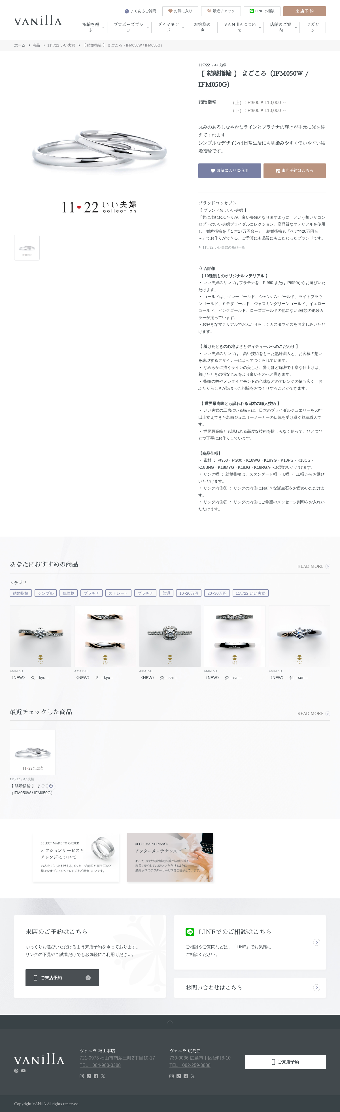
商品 (36, 45)
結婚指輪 (21, 593)
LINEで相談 (262, 11)
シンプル (46, 593)
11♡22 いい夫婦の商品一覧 (221, 247)
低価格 (69, 593)
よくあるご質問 (140, 11)
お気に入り (180, 11)
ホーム (19, 45)
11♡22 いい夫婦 (61, 45)
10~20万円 (188, 593)
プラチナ (91, 593)
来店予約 (304, 11)
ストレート (118, 593)
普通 (166, 593)
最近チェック (221, 11)
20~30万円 (216, 593)
